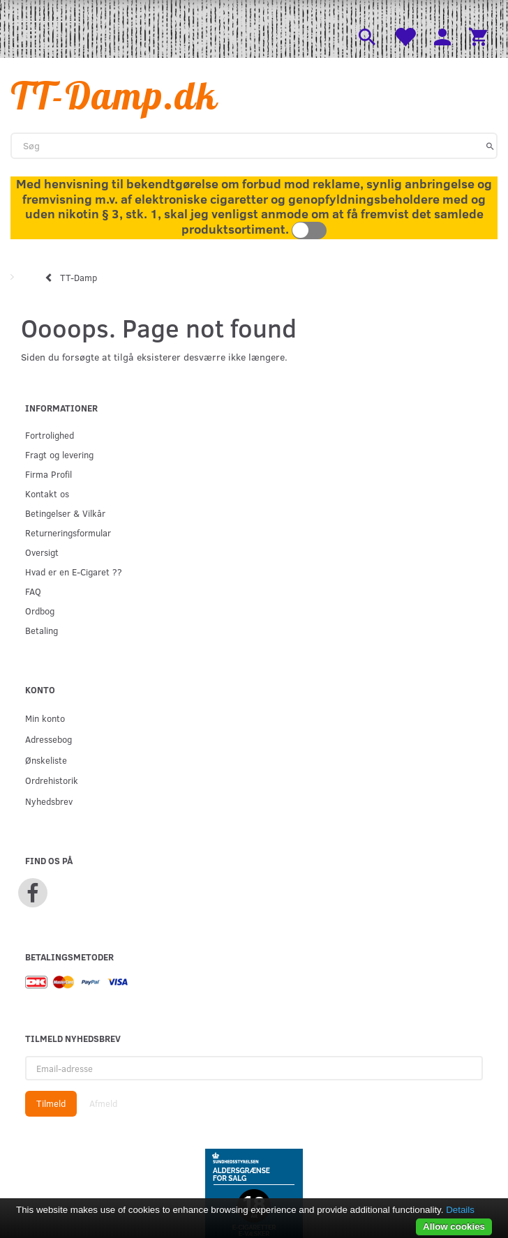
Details (460, 1210)
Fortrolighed (49, 435)
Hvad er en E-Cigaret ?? (73, 572)
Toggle (309, 230)
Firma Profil (48, 474)
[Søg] (490, 146)
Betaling (41, 630)
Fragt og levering (59, 454)
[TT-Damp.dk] (114, 95)
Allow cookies (454, 1226)
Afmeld (103, 1103)
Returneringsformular (68, 532)
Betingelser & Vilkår (65, 513)
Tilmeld (51, 1103)
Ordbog (39, 611)
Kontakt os (47, 493)
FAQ (33, 591)
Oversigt (42, 552)
